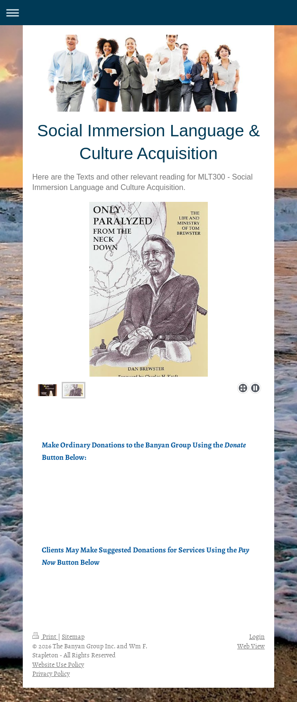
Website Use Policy (58, 664)
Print (45, 636)
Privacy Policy (51, 673)
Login (257, 636)
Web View (251, 646)
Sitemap (73, 636)
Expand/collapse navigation (148, 12)
